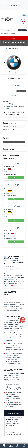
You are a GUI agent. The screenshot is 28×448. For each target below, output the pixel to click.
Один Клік (14, 95)
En (15, 7)
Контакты (14, 5)
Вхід (23, 14)
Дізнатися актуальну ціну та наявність (14, 412)
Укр (13, 7)
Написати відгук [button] (14, 142)
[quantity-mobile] (6, 177)
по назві (12, 33)
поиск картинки (14, 72)
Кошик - (23, 21)
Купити (21, 91)
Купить (16, 177)
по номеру (4, 33)
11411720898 (10, 261)
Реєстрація (25, 15)
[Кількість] (9, 91)
